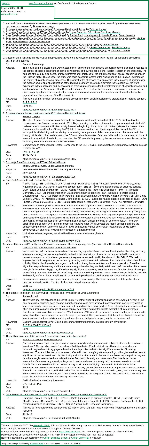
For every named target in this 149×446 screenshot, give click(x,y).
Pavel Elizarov (20, 41)
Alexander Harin (9, 14)
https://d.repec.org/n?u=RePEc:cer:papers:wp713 (48, 289)
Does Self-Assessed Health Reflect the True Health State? (36, 35)
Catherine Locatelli (120, 50)
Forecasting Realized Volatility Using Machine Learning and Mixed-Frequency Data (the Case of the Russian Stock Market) (69, 38)
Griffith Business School (55, 438)
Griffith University (80, 438)
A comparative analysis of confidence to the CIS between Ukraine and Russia (46, 29)
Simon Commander (100, 47)
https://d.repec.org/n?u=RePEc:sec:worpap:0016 (48, 332)
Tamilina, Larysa (97, 29)
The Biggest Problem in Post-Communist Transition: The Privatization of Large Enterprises (52, 44)
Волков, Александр (43, 26)
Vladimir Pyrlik (30, 247)
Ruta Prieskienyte (121, 47)
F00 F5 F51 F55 (31, 151)
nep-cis (6, 3)
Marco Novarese (9, 434)
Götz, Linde (94, 32)
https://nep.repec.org (69, 431)
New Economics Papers (41, 3)
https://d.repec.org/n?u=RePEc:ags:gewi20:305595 (49, 177)
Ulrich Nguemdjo (92, 35)
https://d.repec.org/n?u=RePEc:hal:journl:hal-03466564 (51, 418)
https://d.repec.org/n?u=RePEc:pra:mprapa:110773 (49, 109)
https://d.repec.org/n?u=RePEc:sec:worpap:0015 (48, 391)
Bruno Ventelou (127, 35)
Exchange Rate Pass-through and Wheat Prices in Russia (35, 32)
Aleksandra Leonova (39, 41)
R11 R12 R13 (30, 102)
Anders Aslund (110, 44)
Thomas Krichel (36, 443)
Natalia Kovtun (109, 35)
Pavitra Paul (76, 35)
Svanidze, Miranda (110, 32)
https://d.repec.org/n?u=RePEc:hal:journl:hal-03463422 (51, 240)
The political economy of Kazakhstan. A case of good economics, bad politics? (46, 47)
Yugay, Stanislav (77, 32)
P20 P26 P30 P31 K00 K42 (37, 325)
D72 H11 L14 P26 (32, 384)
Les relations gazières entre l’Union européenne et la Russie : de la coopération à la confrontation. (56, 50)
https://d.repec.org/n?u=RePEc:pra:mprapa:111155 (49, 159)
